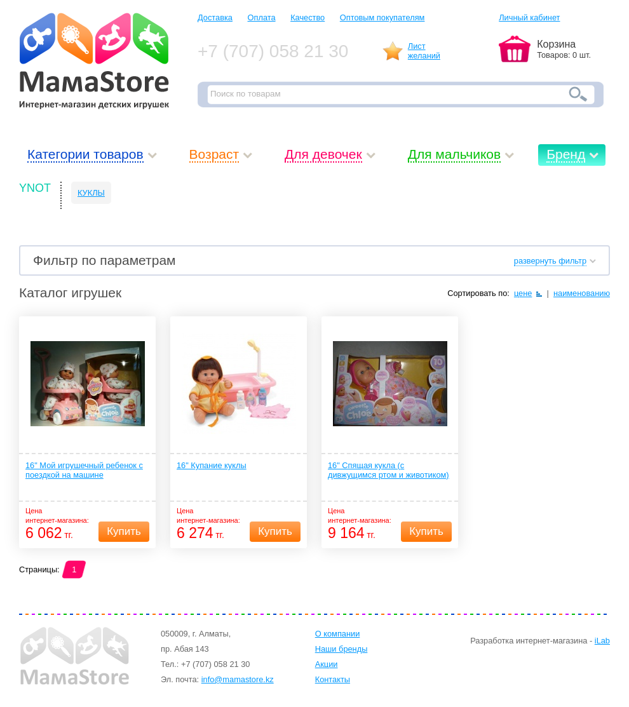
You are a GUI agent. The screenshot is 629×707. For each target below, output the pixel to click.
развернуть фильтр (550, 261)
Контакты (332, 679)
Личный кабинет (529, 17)
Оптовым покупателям (382, 17)
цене (523, 293)
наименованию (581, 293)
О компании (337, 633)
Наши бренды (341, 649)
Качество (307, 17)
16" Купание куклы (212, 465)
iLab (602, 640)
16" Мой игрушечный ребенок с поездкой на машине (84, 470)
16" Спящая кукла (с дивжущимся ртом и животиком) (388, 470)
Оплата (262, 17)
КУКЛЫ (91, 193)
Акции (326, 664)
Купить (124, 531)
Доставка (215, 17)
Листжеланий (424, 50)
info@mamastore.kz (237, 679)
